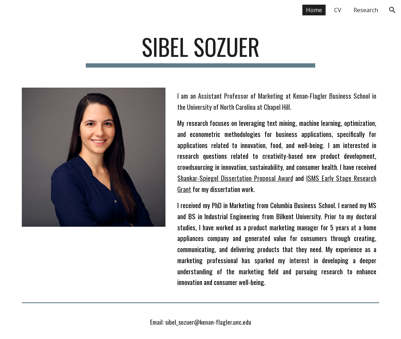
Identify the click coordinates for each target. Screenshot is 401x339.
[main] (200, 50)
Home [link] (314, 10)
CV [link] (337, 10)
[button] (392, 10)
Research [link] (365, 10)
